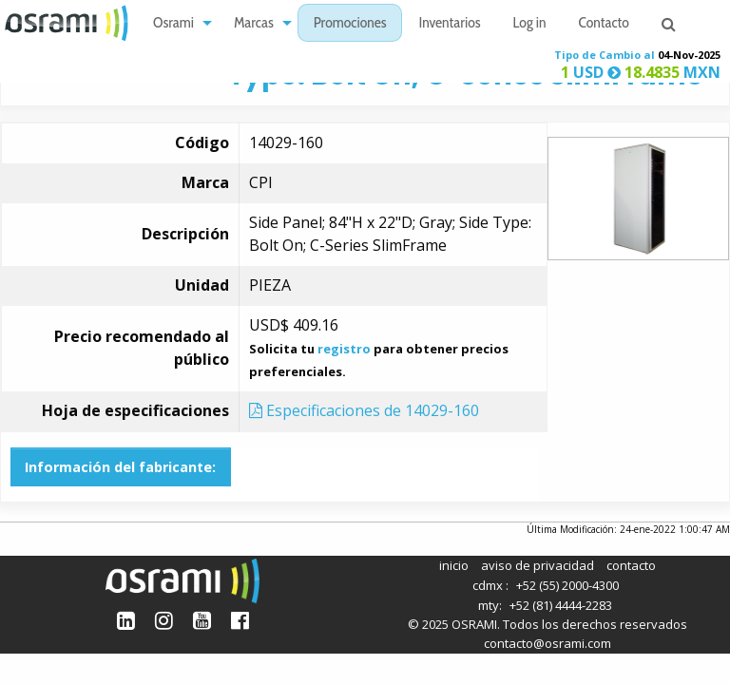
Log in (530, 24)
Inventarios (449, 24)
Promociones (350, 24)
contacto (631, 565)
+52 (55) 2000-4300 (567, 585)
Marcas (254, 24)
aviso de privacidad (537, 565)
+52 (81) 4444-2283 (560, 605)
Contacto (604, 24)
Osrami (173, 24)
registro (344, 348)
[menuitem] (177, 23)
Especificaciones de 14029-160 (364, 410)
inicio (454, 565)
